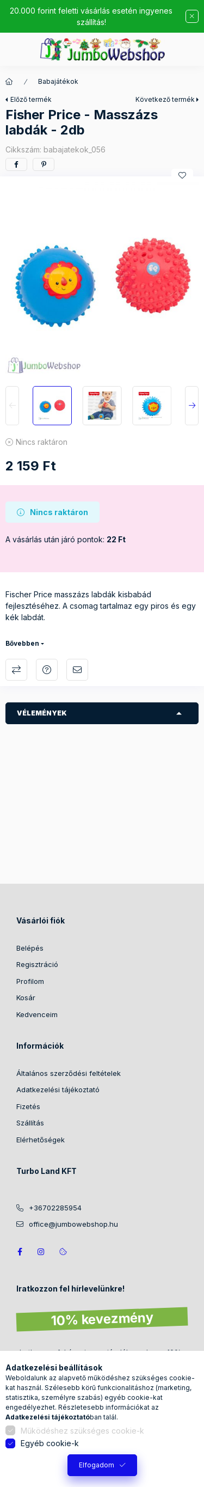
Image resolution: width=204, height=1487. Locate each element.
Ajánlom (77, 670)
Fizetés (28, 1106)
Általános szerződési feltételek (68, 1073)
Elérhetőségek (40, 1139)
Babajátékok (58, 81)
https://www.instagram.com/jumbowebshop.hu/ (41, 1252)
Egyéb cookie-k (50, 1443)
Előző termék (31, 99)
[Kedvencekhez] (182, 175)
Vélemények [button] (42, 713)
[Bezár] (192, 16)
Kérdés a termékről (47, 670)
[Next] (192, 405)
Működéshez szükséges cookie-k (82, 1430)
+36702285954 (55, 1207)
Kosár (25, 997)
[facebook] (16, 164)
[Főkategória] (9, 82)
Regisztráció (37, 964)
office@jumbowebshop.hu (73, 1224)
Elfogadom (96, 1465)
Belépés (30, 948)
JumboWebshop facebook (19, 1252)
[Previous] (12, 405)
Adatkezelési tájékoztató (58, 1089)
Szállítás (30, 1122)
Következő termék (165, 99)
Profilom (30, 981)
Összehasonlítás (16, 670)
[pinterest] (43, 164)
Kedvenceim (37, 1014)
